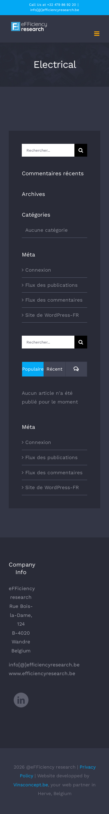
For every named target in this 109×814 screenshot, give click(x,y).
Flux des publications (51, 285)
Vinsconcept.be (30, 785)
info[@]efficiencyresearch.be (54, 10)
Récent (54, 369)
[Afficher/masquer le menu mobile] (97, 34)
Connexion (38, 270)
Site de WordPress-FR (52, 315)
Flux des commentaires (54, 300)
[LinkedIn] (21, 700)
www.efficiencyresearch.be (42, 673)
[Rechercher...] (48, 150)
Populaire (33, 369)
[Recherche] (80, 150)
